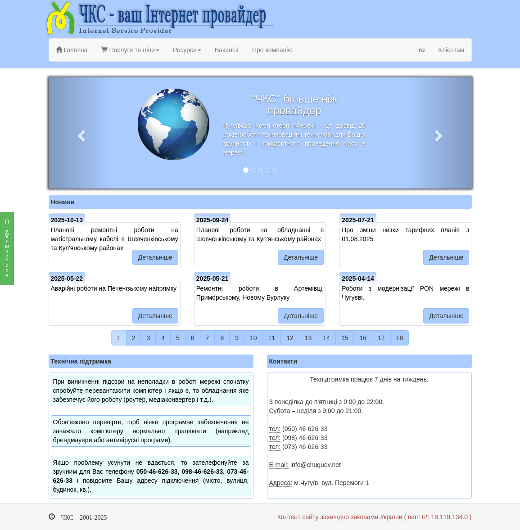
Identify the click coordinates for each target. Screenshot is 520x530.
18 (399, 337)
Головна (72, 50)
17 (381, 337)
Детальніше (155, 257)
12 (290, 337)
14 (326, 337)
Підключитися (7, 251)
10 (253, 337)
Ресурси (187, 50)
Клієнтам (452, 50)
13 (308, 337)
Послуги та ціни (130, 50)
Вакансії (227, 50)
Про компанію (272, 50)
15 (344, 337)
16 (362, 337)
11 (272, 337)
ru (422, 50)
